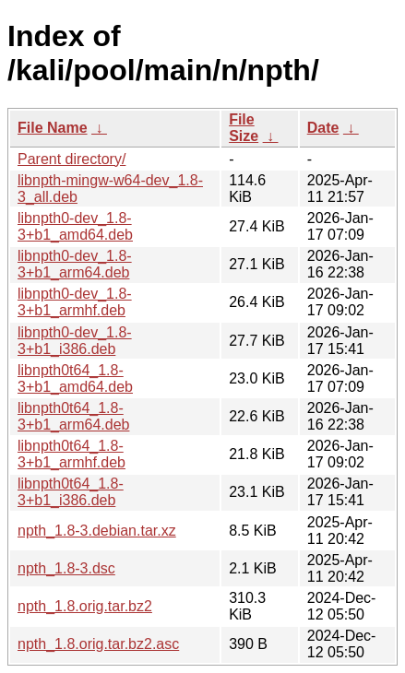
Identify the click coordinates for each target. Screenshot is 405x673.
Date (323, 128)
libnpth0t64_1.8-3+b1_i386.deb (71, 492)
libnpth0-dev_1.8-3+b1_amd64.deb (75, 226)
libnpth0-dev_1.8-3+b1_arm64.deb (75, 264)
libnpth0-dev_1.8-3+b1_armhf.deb (75, 302)
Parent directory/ (71, 159)
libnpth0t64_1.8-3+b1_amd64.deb (75, 378)
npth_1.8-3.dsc (66, 568)
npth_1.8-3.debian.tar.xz (97, 530)
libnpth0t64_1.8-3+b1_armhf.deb (71, 454)
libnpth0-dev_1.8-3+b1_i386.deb (75, 341)
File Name (53, 128)
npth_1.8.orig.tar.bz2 (85, 606)
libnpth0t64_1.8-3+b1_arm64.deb (73, 416)
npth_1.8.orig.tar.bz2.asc (98, 644)
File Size (243, 128)
